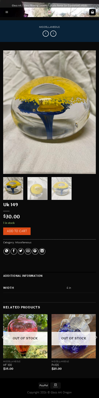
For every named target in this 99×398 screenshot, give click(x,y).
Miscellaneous (49, 27)
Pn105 (55, 365)
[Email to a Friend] (28, 251)
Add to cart (17, 231)
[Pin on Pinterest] (35, 251)
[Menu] (6, 12)
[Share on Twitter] (21, 251)
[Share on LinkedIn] (42, 251)
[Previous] (3, 346)
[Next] (96, 346)
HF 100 (7, 365)
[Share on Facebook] (14, 251)
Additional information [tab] (22, 276)
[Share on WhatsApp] (6, 251)
